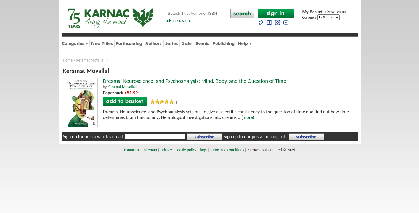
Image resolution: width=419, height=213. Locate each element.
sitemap (150, 149)
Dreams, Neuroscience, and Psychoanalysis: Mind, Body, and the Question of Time (194, 81)
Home (68, 60)
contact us (132, 149)
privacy (166, 149)
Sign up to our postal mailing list (254, 136)
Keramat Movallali (90, 60)
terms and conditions (227, 149)
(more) (247, 117)
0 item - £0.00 (324, 11)
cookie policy (186, 149)
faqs (203, 149)
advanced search (179, 20)
